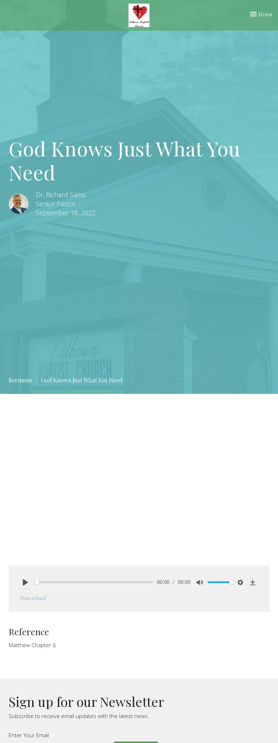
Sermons (20, 380)
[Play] (25, 582)
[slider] (94, 582)
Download (33, 598)
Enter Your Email (29, 735)
